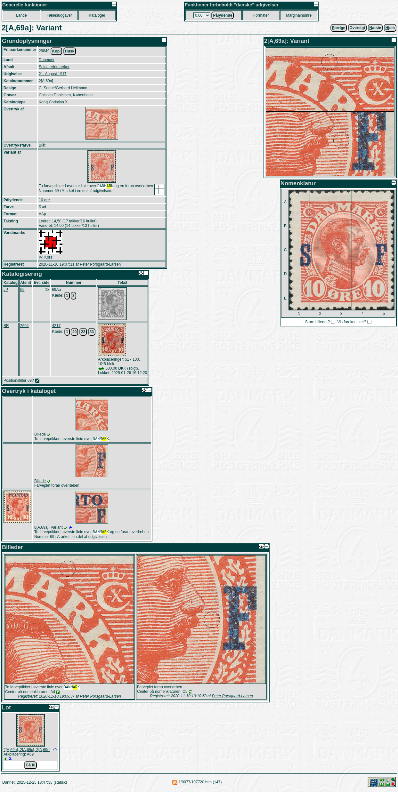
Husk (69, 51)
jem (390, 28)
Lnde (21, 15)
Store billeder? (317, 322)
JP (6, 289)
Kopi (56, 51)
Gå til (30, 767)
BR (6, 326)
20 (74, 332)
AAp (42, 214)
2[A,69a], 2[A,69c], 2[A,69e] (27, 751)
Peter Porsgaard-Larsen (100, 264)
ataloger (97, 15)
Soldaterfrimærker (54, 67)
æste (375, 28)
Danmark (46, 60)
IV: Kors (45, 257)
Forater (261, 15)
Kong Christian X (53, 102)
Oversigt (357, 28)
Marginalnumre (299, 15)
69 (22, 289)
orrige (338, 28)
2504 (24, 326)
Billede (40, 434)
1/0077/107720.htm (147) (200, 784)
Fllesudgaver (59, 15)
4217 (56, 326)
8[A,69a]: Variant (48, 528)
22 (83, 332)
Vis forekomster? (351, 322)
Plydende (222, 15)
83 (92, 332)
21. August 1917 (53, 74)
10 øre (44, 200)
